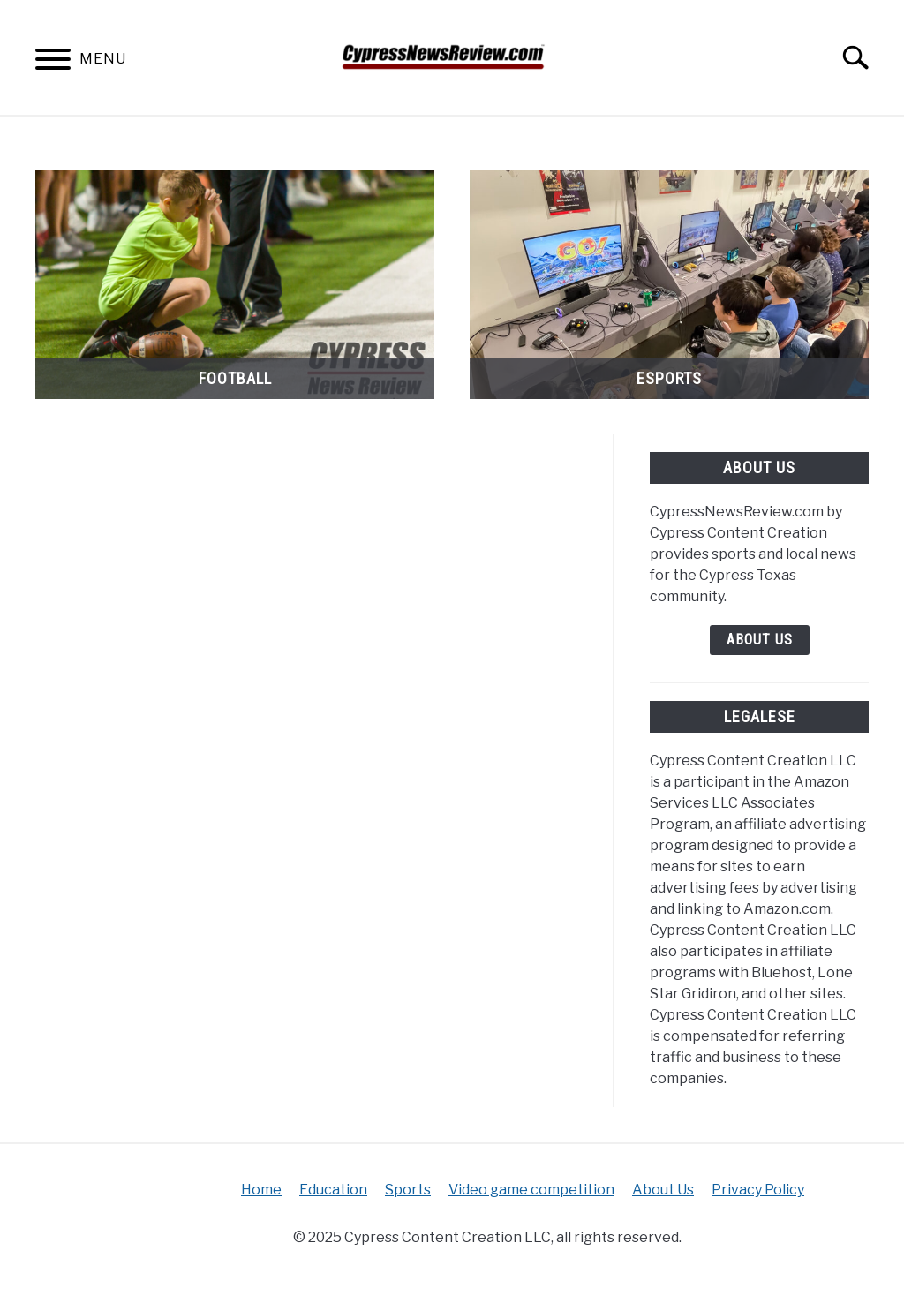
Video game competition (531, 1189)
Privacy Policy (758, 1189)
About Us (760, 639)
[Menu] (53, 62)
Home (261, 1189)
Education (333, 1189)
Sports (408, 1189)
